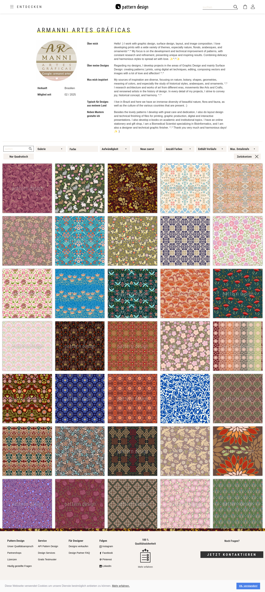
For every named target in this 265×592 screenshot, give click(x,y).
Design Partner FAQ (79, 553)
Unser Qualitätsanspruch (20, 546)
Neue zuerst (147, 149)
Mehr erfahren (145, 558)
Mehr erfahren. (121, 585)
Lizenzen (12, 559)
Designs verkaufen (78, 546)
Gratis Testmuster (47, 559)
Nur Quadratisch (18, 156)
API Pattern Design (48, 546)
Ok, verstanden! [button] (248, 586)
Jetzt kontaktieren (232, 555)
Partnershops (14, 553)
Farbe (73, 149)
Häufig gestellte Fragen (19, 566)
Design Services (46, 553)
